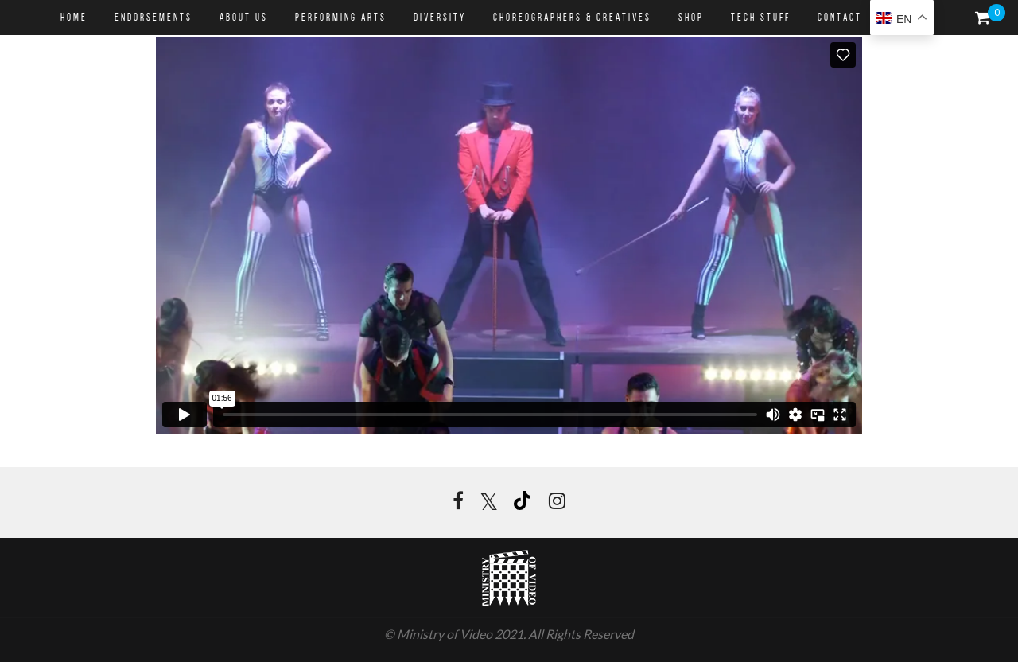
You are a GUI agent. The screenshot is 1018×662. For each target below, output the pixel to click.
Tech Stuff (761, 18)
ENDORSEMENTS (153, 18)
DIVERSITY (440, 18)
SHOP (691, 18)
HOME (73, 18)
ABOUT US (244, 18)
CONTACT (840, 18)
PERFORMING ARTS (341, 18)
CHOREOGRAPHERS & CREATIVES (572, 18)
